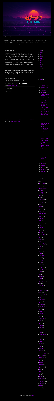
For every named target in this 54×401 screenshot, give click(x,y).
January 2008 (43, 171)
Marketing (41, 299)
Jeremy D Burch (15, 85)
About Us (9, 36)
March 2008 (43, 167)
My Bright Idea (37, 42)
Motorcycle (41, 304)
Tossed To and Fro (44, 135)
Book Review (42, 202)
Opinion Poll (41, 318)
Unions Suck (41, 378)
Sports (40, 346)
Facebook (41, 232)
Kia (40, 287)
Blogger (32, 395)
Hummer (41, 264)
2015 (41, 64)
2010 (41, 75)
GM (40, 246)
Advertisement (6, 40)
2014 (41, 66)
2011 (41, 73)
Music (31, 42)
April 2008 (43, 165)
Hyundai (41, 266)
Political (43, 42)
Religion (13, 44)
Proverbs (41, 331)
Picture (40, 323)
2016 (41, 62)
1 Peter (40, 187)
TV (39, 374)
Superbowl (41, 355)
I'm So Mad (41, 267)
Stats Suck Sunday (43, 353)
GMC (40, 248)
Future (40, 241)
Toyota (40, 373)
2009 (41, 77)
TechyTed (41, 359)
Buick (40, 204)
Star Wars (41, 350)
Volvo (40, 385)
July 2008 (43, 92)
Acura (40, 190)
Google (40, 251)
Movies (27, 42)
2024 (41, 50)
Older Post (32, 119)
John (40, 283)
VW (40, 387)
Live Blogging (42, 294)
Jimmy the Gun (42, 281)
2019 (41, 58)
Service (40, 343)
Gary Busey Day (42, 244)
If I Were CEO (12, 42)
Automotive (13, 40)
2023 (41, 52)
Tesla (40, 360)
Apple (40, 195)
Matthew (41, 301)
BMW (40, 201)
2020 (41, 56)
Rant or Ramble (7, 44)
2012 (41, 71)
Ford (40, 237)
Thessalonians (42, 367)
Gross (40, 253)
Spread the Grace (44, 107)
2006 (41, 176)
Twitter (40, 376)
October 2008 (44, 85)
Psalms (40, 332)
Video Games (42, 381)
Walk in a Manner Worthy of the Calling (44, 157)
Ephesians (9, 85)
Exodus (40, 230)
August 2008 (43, 90)
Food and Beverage (39, 40)
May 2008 (43, 163)
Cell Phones (19, 40)
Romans (41, 338)
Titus (40, 369)
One (41, 152)
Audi (40, 197)
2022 (41, 54)
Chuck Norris (42, 213)
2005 (41, 178)
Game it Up (6, 42)
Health (40, 257)
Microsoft (41, 302)
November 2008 (44, 83)
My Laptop (41, 313)
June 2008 (43, 161)
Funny (46, 40)
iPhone (40, 271)
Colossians (41, 216)
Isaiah (40, 273)
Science (40, 341)
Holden (40, 258)
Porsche (41, 327)
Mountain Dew (42, 306)
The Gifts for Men (44, 140)
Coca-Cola (41, 215)
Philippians (41, 322)
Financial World (31, 40)
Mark (40, 297)
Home (5, 36)
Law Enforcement (20, 42)
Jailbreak (41, 276)
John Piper (41, 285)
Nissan (40, 315)
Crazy (25, 40)
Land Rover (41, 288)
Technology (19, 44)
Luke (40, 295)
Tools (40, 371)
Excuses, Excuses (44, 118)
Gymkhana (41, 255)
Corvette (41, 218)
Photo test (42, 126)
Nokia (40, 316)
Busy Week (42, 154)
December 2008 (44, 81)
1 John (40, 185)
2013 (41, 68)
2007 (41, 174)
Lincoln (40, 292)
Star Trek (41, 348)
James (40, 278)
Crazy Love (41, 222)
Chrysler (41, 211)
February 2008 (44, 169)
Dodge (40, 225)
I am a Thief (42, 109)
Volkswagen (41, 383)
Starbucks (41, 352)
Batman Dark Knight (44, 111)
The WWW (41, 366)
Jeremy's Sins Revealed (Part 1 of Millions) (44, 115)
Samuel (40, 339)
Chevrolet (41, 209)
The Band (41, 364)
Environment (42, 227)
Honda (40, 262)
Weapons (41, 388)
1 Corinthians (42, 183)
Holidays (41, 260)
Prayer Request (42, 329)
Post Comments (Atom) (15, 121)
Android (41, 194)
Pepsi (40, 320)
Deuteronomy (42, 223)
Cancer (40, 206)
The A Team (41, 362)
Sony (40, 345)
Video (40, 380)
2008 (41, 79)
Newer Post (7, 119)
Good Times (41, 250)
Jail (40, 274)
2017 (41, 60)
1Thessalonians (42, 188)
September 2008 (44, 87)
